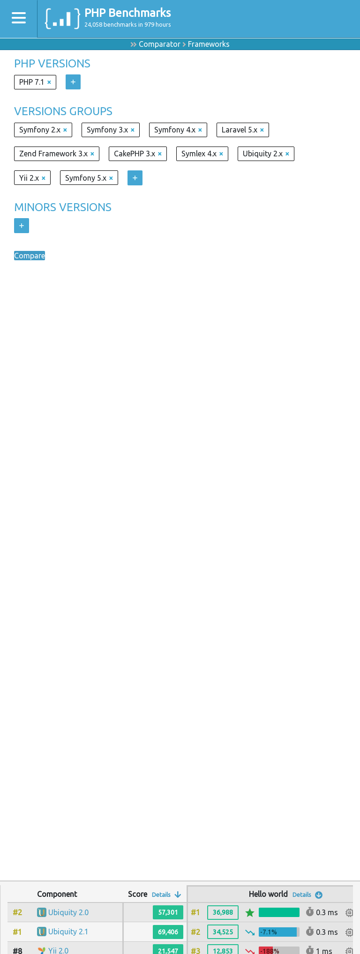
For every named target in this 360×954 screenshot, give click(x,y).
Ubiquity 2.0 (68, 912)
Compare (29, 255)
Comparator (159, 44)
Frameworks (209, 44)
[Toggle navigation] (19, 19)
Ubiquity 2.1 (68, 931)
